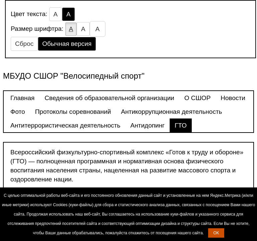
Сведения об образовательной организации (109, 97)
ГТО (181, 125)
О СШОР (197, 97)
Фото (17, 111)
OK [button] (216, 233)
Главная (22, 97)
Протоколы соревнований (73, 111)
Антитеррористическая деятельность (65, 125)
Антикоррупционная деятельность (171, 111)
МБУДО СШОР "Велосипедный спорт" (74, 75)
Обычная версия (66, 43)
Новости (233, 97)
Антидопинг (148, 125)
